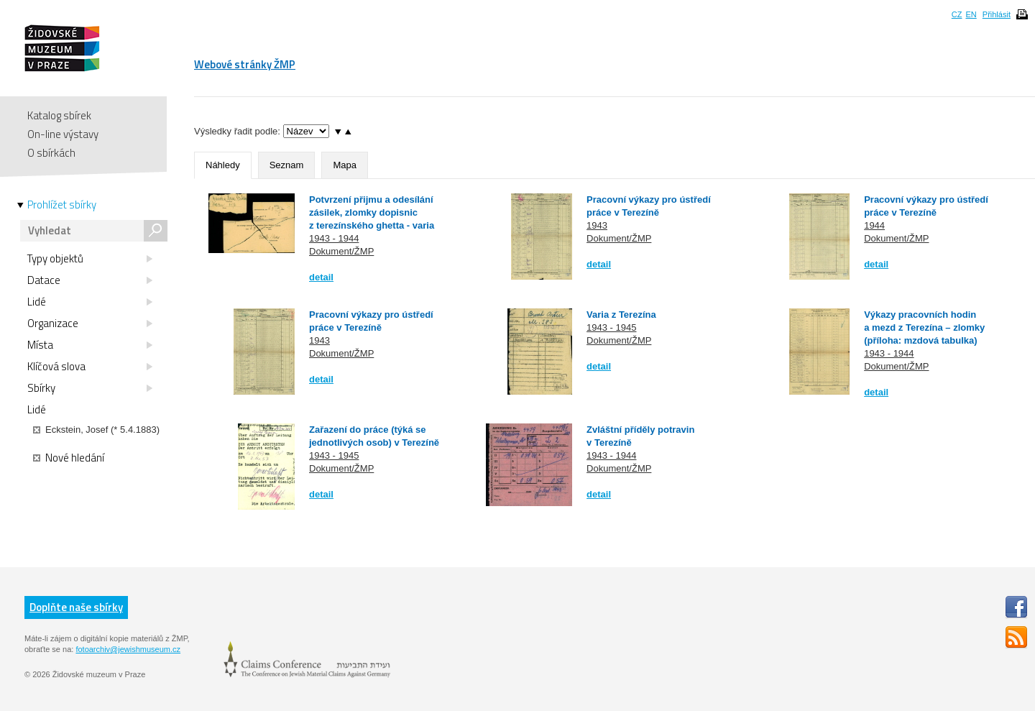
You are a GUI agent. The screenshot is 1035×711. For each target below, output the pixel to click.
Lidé (89, 301)
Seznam (287, 165)
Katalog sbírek (59, 115)
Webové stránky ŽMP (244, 64)
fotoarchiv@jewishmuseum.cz (127, 649)
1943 (596, 225)
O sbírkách (51, 153)
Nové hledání (68, 457)
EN (970, 14)
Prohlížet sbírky (61, 204)
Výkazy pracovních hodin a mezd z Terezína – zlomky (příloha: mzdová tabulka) (924, 327)
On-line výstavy (62, 134)
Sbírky (89, 388)
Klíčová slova (89, 366)
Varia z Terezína (621, 314)
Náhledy (223, 165)
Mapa (344, 165)
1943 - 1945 (611, 327)
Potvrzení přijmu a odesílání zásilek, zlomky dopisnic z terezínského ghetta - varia (371, 212)
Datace (89, 280)
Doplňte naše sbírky (76, 607)
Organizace (89, 323)
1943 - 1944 (334, 238)
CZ (957, 14)
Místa (89, 345)
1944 (874, 225)
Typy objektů (89, 258)
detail (321, 277)
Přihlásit (997, 14)
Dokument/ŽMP (341, 251)
